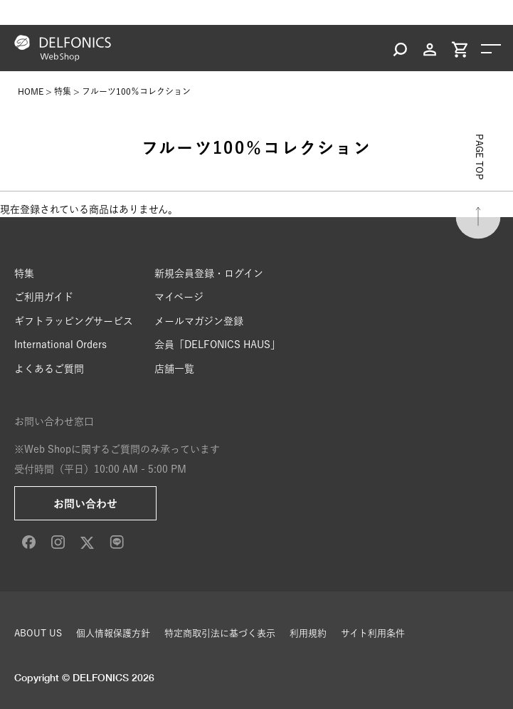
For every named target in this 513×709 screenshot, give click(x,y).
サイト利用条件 (373, 633)
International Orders (60, 345)
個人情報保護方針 (113, 633)
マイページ (178, 297)
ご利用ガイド (43, 297)
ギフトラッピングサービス (73, 321)
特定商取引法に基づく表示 (219, 633)
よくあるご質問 (49, 369)
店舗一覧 (174, 369)
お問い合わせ (85, 503)
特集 (62, 91)
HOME (30, 91)
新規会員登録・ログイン (208, 273)
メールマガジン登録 (198, 321)
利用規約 (308, 633)
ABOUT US (38, 633)
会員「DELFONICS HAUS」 (217, 345)
